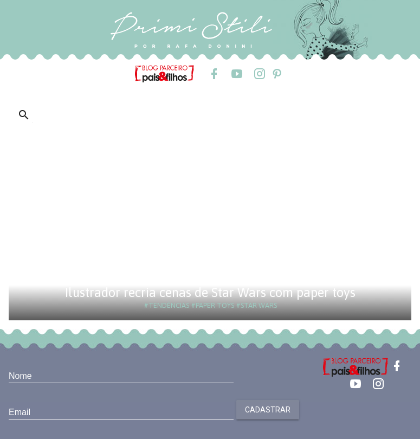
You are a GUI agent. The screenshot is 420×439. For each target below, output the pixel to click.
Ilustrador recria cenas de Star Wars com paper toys (210, 292)
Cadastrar (267, 409)
